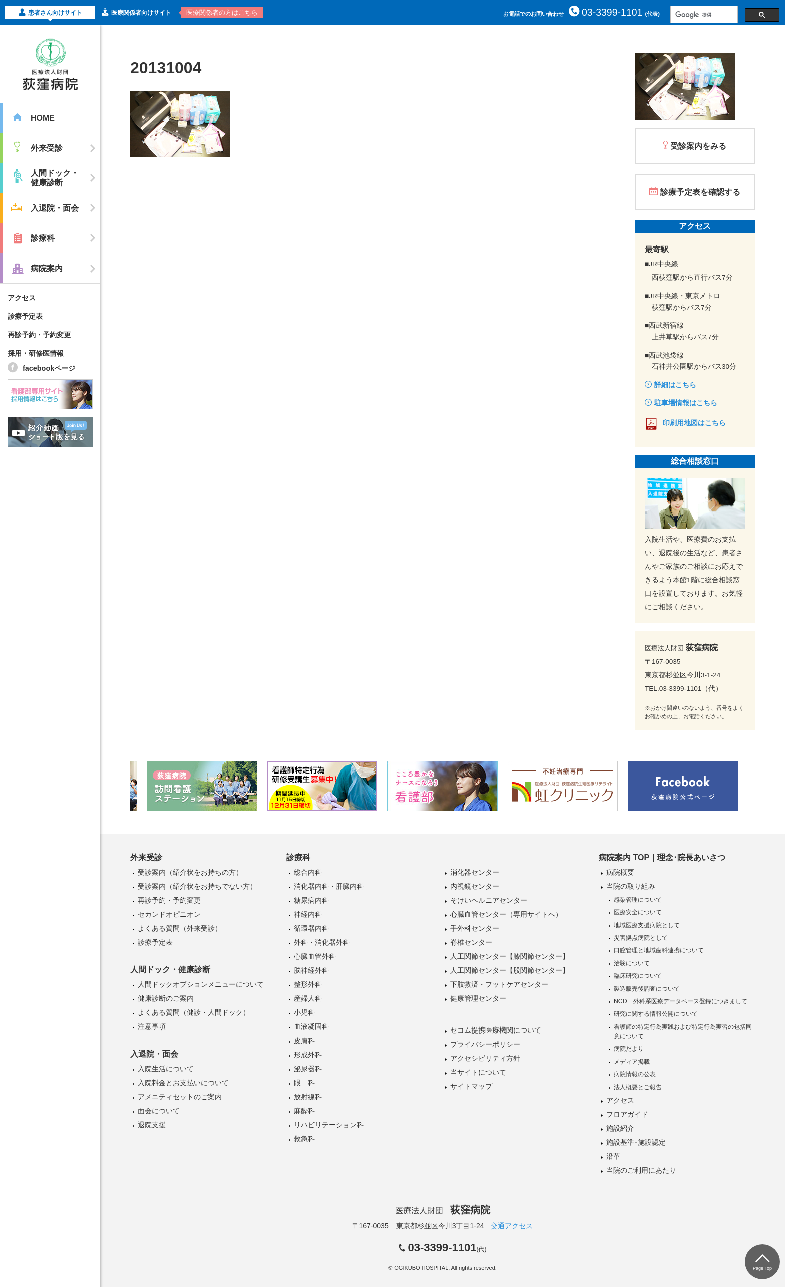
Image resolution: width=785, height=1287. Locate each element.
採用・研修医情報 (36, 353)
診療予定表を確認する (700, 192)
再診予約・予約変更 (39, 335)
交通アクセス (512, 1226)
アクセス (22, 298)
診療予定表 (25, 316)
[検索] (703, 14)
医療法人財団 (442, 1210)
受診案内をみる (698, 146)
